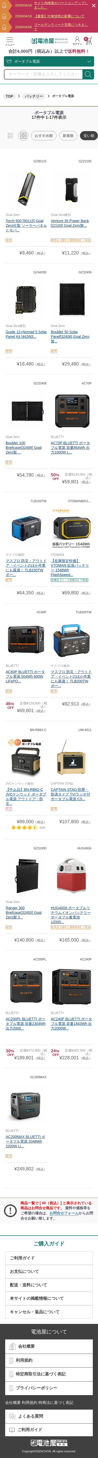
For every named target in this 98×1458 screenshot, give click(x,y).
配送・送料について (28, 1285)
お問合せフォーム (64, 1213)
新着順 (68, 136)
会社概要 (22, 1346)
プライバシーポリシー (33, 1388)
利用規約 (20, 1361)
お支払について (24, 1271)
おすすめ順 (44, 136)
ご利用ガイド (22, 1258)
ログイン (77, 41)
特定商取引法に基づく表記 (37, 1374)
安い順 (88, 136)
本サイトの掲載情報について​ (37, 1298)
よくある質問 (26, 1416)
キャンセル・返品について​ (35, 1312)
